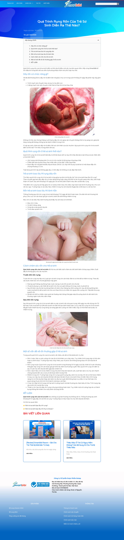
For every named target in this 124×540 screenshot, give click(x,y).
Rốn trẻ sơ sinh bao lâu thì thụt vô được (39, 409)
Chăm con (29, 3)
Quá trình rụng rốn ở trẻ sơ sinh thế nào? (44, 49)
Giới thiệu (46, 3)
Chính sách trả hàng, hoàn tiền (74, 516)
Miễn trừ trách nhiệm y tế (72, 524)
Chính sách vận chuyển (71, 512)
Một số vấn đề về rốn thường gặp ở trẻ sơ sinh (46, 60)
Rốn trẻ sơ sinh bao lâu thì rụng (36, 405)
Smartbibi (93, 68)
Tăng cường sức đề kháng (17, 516)
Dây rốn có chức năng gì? (39, 46)
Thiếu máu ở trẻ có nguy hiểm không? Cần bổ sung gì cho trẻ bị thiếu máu (80, 445)
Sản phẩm (19, 3)
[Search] (118, 4)
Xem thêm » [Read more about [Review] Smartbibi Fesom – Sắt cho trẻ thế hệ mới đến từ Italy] (29, 453)
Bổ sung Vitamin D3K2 (16, 508)
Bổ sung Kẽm (13, 512)
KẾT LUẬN (34, 62)
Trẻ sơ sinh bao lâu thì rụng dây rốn (42, 51)
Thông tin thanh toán (70, 508)
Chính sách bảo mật (70, 520)
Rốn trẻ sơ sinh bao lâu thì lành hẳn (42, 54)
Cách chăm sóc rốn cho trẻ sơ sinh (42, 57)
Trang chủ (10, 3)
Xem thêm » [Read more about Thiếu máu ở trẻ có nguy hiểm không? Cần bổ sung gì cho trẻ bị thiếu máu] (69, 458)
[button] (98, 40)
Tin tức (38, 3)
